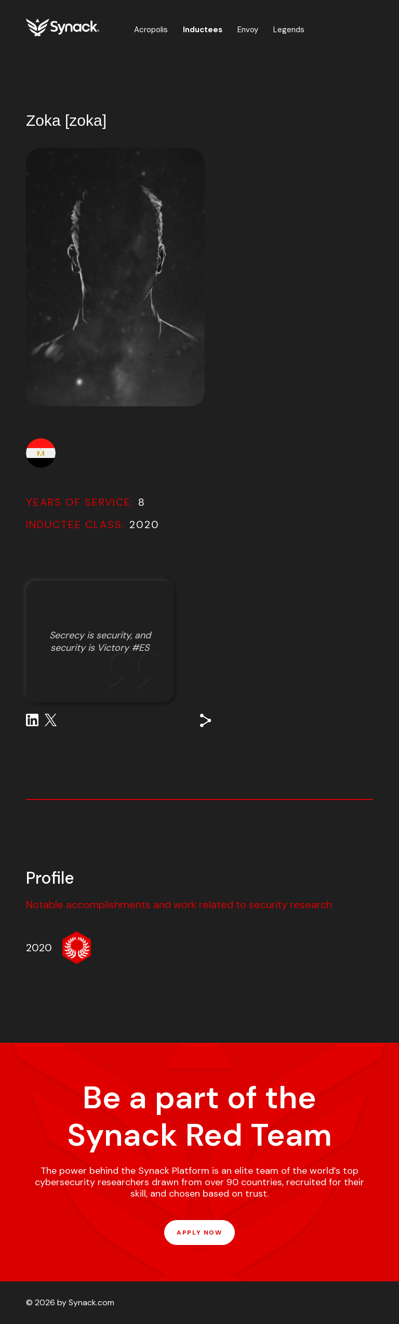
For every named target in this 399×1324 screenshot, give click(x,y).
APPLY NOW (199, 1232)
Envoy (247, 29)
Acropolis (151, 29)
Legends (288, 29)
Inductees (202, 29)
